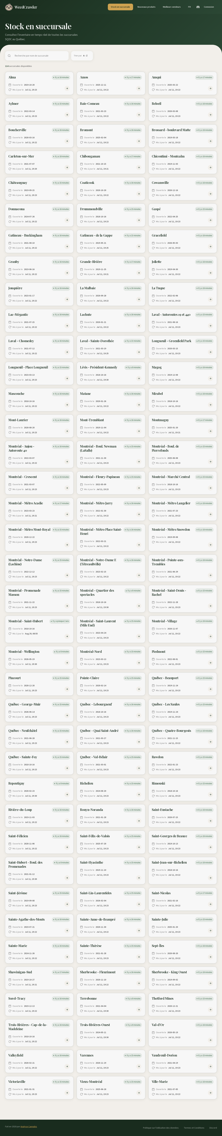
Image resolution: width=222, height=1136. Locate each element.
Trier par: (78, 55)
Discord (213, 1127)
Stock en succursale (120, 7)
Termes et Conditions (194, 1127)
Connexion (209, 7)
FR (189, 7)
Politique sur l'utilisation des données (161, 1127)
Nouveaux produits (146, 7)
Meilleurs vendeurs (172, 7)
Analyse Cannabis (28, 1126)
